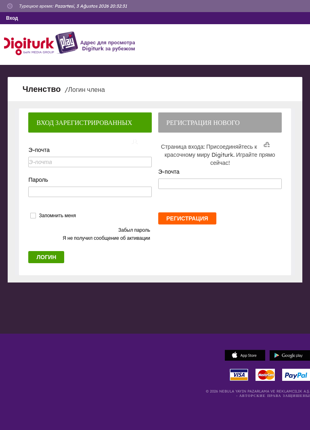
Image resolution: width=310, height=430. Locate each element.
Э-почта (38, 150)
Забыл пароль (134, 230)
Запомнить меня (57, 215)
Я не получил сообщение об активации (106, 238)
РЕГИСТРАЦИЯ (187, 218)
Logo (42, 43)
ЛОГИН (46, 257)
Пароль (38, 180)
